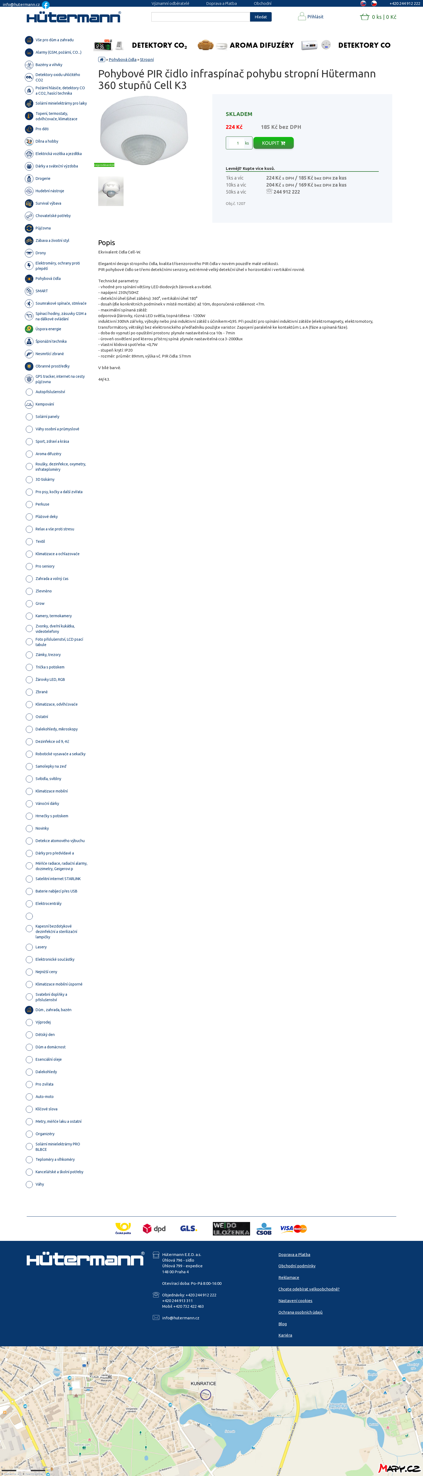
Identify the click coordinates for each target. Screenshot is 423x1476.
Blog (282, 1323)
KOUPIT (273, 143)
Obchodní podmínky (296, 1266)
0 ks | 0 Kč (384, 17)
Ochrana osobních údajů (300, 1312)
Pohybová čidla (123, 59)
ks (239, 143)
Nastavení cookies (295, 1300)
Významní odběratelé (170, 3)
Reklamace (288, 1277)
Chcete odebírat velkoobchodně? (309, 1289)
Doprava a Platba (221, 3)
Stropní (147, 59)
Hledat (261, 17)
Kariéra (285, 1335)
